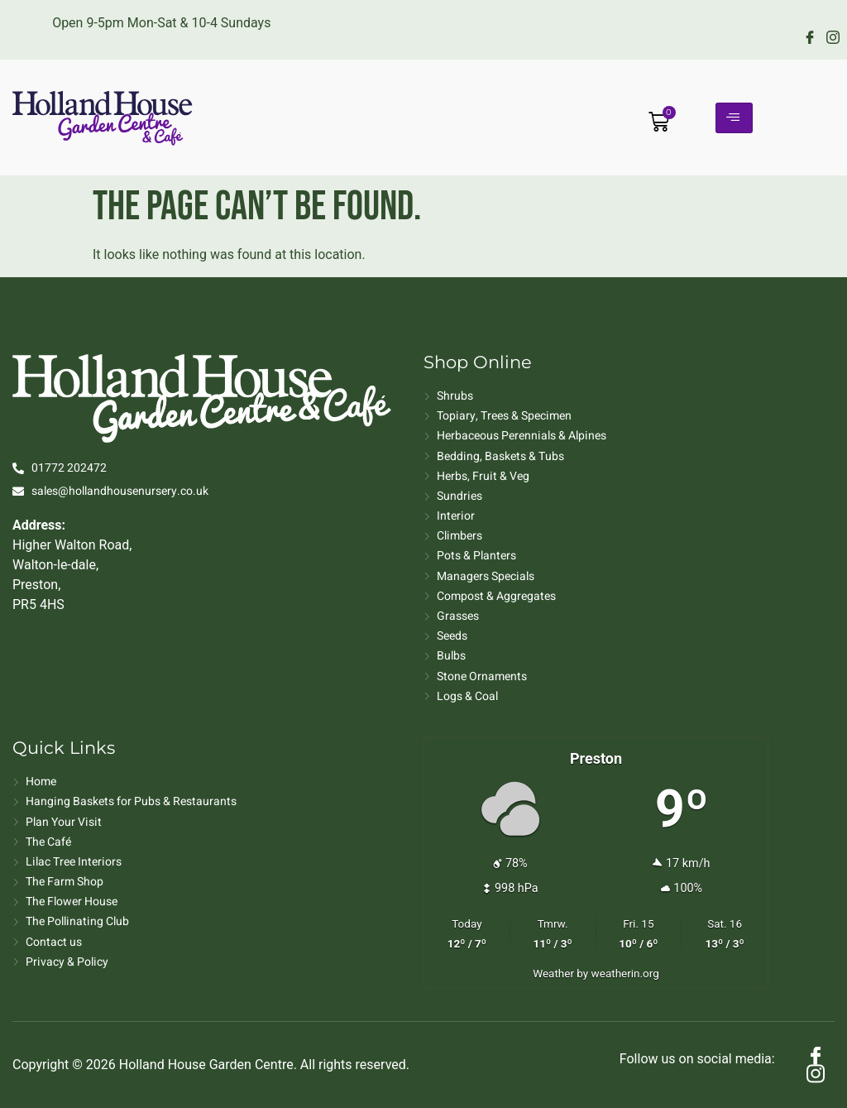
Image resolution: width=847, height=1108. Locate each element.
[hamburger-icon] (734, 118)
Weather (553, 973)
